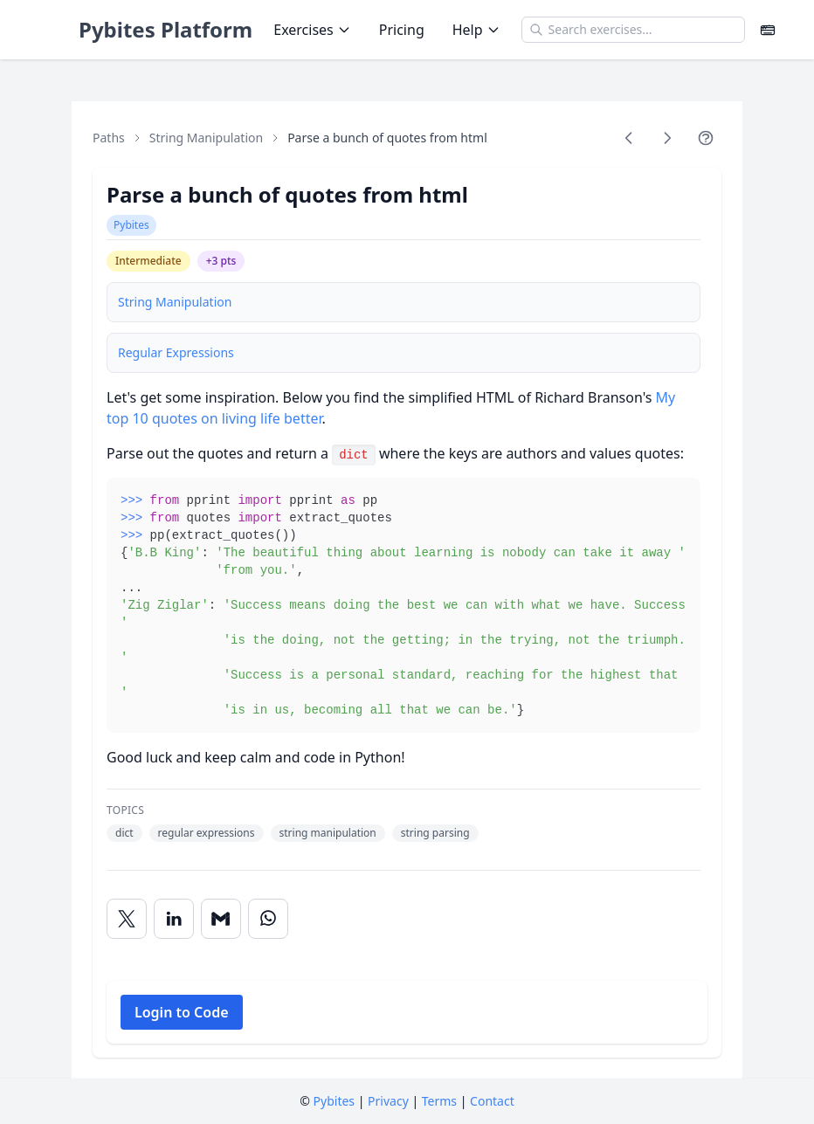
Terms (439, 1101)
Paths (109, 137)
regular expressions (206, 832)
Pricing (401, 29)
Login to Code (182, 1012)
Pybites (131, 224)
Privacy (388, 1101)
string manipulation (327, 832)
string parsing (435, 832)
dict (124, 832)
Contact (492, 1101)
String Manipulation (206, 137)
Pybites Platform (165, 30)
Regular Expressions (176, 352)
